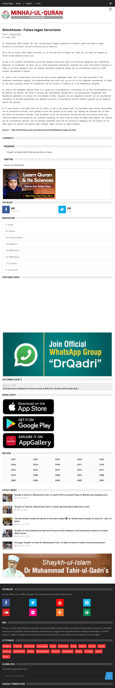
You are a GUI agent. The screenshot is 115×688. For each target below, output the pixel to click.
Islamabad (63, 646)
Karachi (82, 646)
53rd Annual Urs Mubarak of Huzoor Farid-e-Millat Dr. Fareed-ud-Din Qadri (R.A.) (40, 388)
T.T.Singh (89, 651)
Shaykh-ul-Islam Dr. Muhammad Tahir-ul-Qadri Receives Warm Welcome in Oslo (52, 506)
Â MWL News (12, 250)
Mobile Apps (9, 395)
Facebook (9, 146)
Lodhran (7, 651)
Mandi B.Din (19, 651)
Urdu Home (11, 269)
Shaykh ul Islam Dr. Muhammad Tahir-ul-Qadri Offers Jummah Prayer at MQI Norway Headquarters (61, 494)
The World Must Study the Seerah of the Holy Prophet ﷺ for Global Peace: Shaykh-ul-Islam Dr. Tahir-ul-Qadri (63, 520)
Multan (31, 651)
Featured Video (11, 277)
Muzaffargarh (43, 651)
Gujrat (53, 646)
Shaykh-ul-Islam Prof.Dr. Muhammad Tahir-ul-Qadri (29, 152)
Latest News (9, 490)
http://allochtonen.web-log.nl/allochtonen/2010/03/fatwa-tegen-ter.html (43, 130)
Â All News (11, 244)
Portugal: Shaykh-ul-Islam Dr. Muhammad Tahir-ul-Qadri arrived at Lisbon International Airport (59, 542)
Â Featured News (14, 237)
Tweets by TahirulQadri (14, 165)
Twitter (8, 159)
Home (9, 224)
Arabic (18, 3)
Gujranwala (42, 646)
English (29, 3)
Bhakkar (7, 646)
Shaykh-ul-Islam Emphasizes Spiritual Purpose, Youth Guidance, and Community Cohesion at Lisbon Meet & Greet (61, 532)
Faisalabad (29, 646)
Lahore (92, 646)
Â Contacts (11, 263)
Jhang (73, 646)
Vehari (99, 651)
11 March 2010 (14, 34)
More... (6, 656)
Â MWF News (12, 256)
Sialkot (79, 651)
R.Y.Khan (55, 651)
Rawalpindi (68, 651)
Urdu (38, 3)
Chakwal (17, 646)
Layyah (101, 646)
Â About (10, 231)
